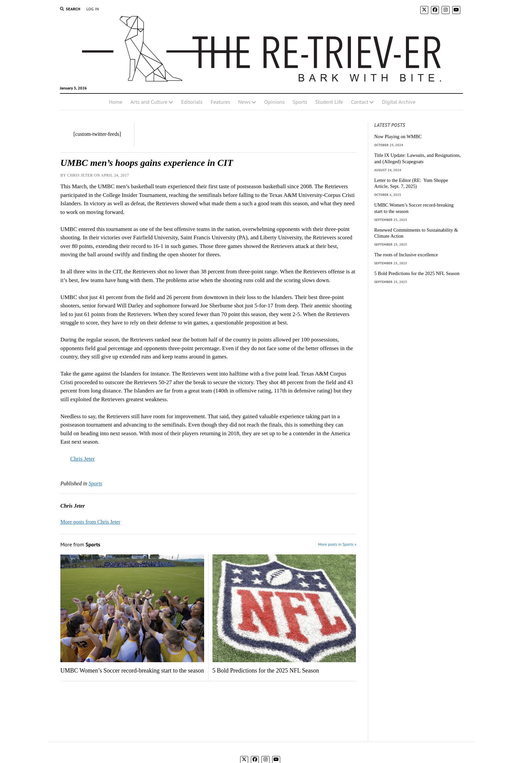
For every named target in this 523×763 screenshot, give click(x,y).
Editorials (191, 101)
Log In (92, 8)
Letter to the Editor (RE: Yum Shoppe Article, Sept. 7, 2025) (411, 183)
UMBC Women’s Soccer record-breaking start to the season (132, 670)
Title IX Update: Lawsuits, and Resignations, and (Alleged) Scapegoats (417, 158)
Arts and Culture (148, 101)
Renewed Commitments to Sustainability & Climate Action (416, 233)
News (244, 101)
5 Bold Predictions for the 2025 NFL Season (265, 670)
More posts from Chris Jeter (90, 522)
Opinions (274, 101)
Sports (300, 101)
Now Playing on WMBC (398, 136)
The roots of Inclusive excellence (406, 254)
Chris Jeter (82, 459)
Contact (359, 101)
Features (220, 101)
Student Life (329, 101)
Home (115, 101)
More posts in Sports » (337, 544)
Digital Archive (398, 101)
